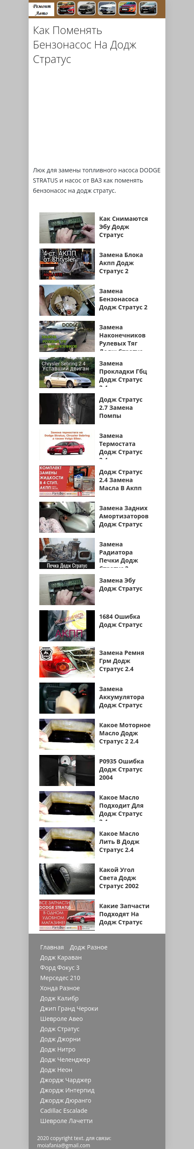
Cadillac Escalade (64, 1111)
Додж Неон (56, 1070)
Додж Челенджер (65, 1060)
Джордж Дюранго (65, 1100)
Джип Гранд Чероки (69, 1008)
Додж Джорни (60, 1039)
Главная (52, 947)
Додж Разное (89, 947)
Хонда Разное (60, 988)
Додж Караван (61, 957)
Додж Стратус (59, 1029)
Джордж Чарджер (65, 1080)
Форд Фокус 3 (59, 968)
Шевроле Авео (61, 1019)
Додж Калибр (59, 998)
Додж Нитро (58, 1049)
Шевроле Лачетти (66, 1121)
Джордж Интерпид (67, 1090)
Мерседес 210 (60, 978)
